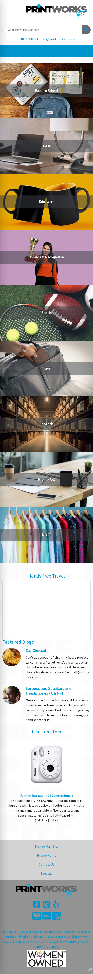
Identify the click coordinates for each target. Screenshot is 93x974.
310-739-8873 (28, 39)
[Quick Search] (42, 29)
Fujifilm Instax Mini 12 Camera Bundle (46, 796)
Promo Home (46, 855)
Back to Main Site (46, 846)
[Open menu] (85, 51)
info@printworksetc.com (58, 39)
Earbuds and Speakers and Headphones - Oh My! (48, 691)
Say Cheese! (36, 650)
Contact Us (46, 864)
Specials (46, 873)
